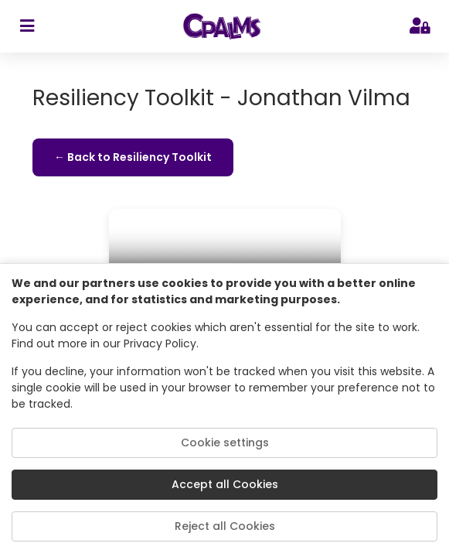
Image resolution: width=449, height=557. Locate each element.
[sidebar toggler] (27, 26)
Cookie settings (225, 442)
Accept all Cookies (225, 484)
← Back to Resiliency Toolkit (133, 157)
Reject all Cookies (225, 526)
